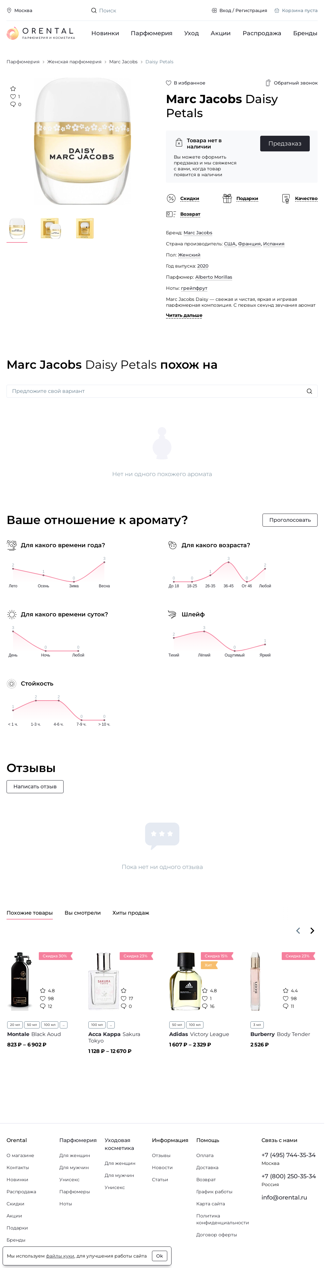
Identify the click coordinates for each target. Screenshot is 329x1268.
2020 (202, 266)
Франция (249, 244)
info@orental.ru (284, 1197)
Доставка (207, 1167)
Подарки (17, 1228)
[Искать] (309, 391)
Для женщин (74, 1155)
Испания (274, 244)
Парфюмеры (74, 1192)
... (64, 1025)
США (230, 244)
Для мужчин (74, 1167)
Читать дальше (184, 315)
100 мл (49, 1025)
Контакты (18, 1167)
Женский (189, 255)
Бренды (305, 33)
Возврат (206, 1180)
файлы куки (60, 1256)
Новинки (105, 33)
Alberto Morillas (213, 277)
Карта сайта (210, 1204)
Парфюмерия (151, 33)
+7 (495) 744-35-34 (289, 1155)
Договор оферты (216, 1235)
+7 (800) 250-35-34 (289, 1176)
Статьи (160, 1180)
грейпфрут (194, 288)
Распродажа (262, 33)
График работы (214, 1192)
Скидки (15, 1204)
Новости (162, 1167)
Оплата (205, 1155)
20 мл (15, 1025)
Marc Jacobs (198, 233)
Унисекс (69, 1180)
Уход (192, 33)
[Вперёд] (312, 930)
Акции (221, 33)
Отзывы (161, 1155)
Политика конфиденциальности (222, 1219)
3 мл (257, 1025)
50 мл (32, 1025)
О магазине (20, 1155)
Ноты (65, 1204)
